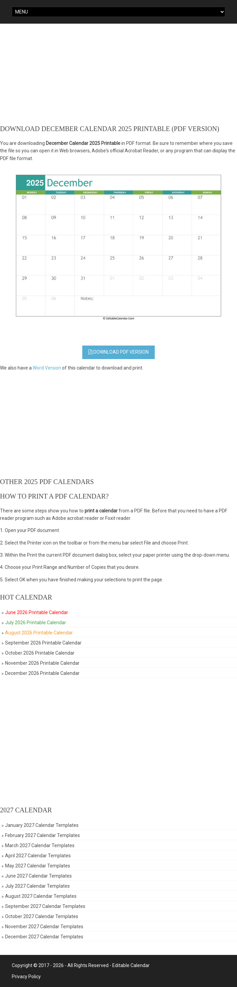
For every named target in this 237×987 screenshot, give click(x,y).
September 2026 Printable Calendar (43, 643)
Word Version (47, 368)
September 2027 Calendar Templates (45, 906)
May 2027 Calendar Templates (37, 865)
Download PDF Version (118, 352)
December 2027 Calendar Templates (44, 936)
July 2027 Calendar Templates (37, 886)
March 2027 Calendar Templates (40, 845)
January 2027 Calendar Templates (42, 825)
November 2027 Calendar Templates (44, 926)
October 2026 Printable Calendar (40, 653)
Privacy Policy (26, 976)
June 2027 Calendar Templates (38, 876)
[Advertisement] (118, 74)
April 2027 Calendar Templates (38, 855)
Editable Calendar (131, 965)
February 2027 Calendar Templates (42, 835)
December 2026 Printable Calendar (42, 673)
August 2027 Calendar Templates (41, 896)
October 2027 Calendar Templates (41, 916)
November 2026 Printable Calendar (42, 663)
